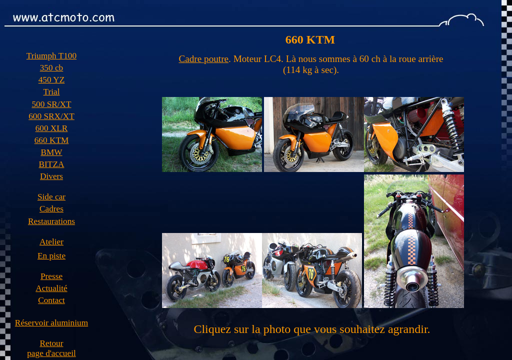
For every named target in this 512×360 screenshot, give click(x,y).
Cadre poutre (203, 59)
